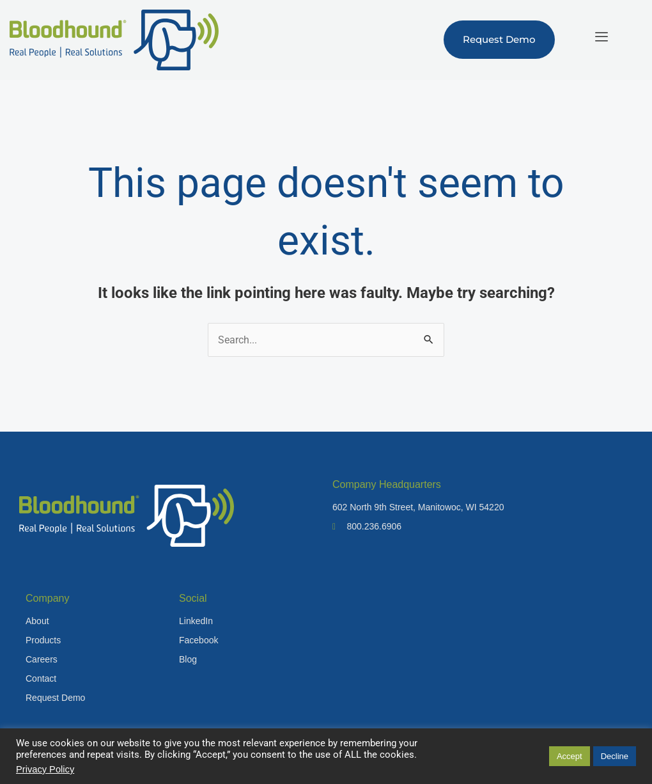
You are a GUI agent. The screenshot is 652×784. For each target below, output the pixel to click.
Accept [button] (569, 756)
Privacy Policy (45, 769)
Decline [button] (614, 756)
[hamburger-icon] (601, 36)
